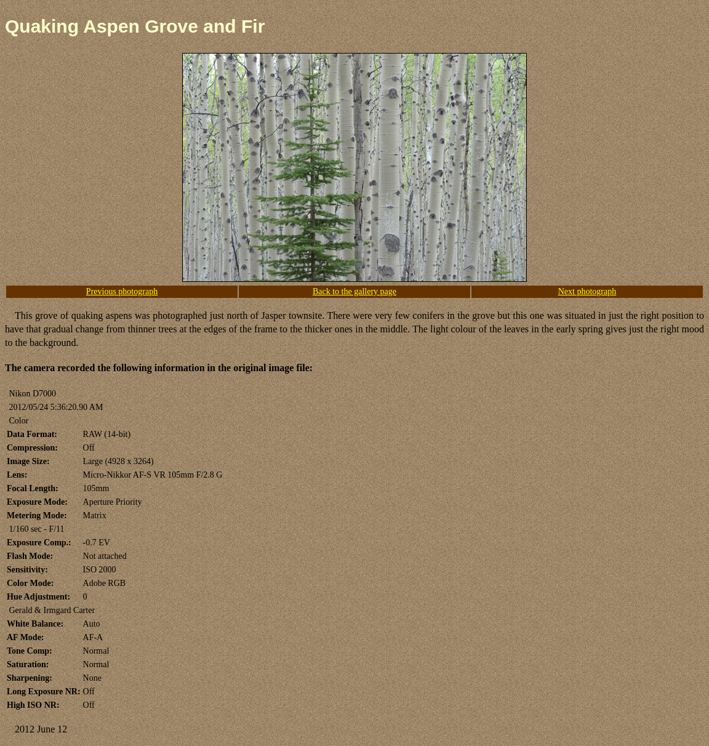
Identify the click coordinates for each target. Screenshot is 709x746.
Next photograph (587, 291)
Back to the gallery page (354, 291)
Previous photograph (122, 291)
